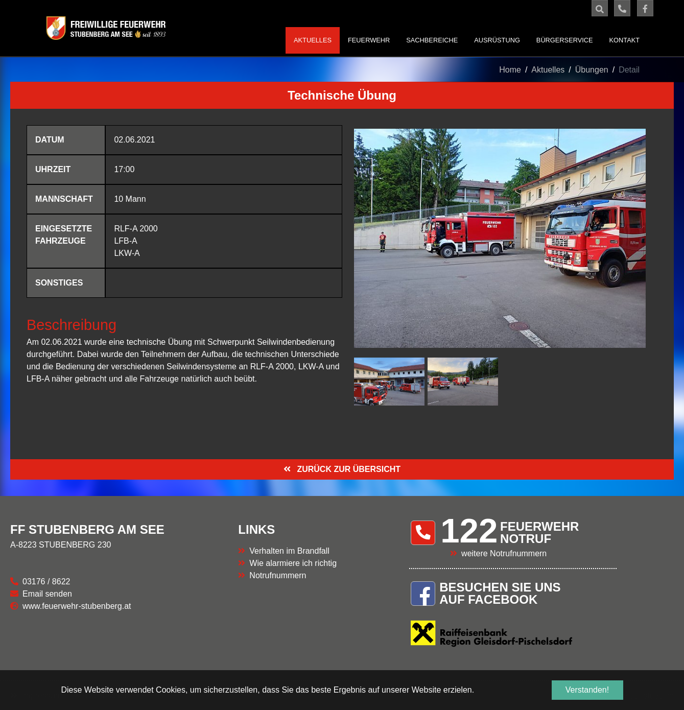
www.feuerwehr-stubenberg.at (76, 606)
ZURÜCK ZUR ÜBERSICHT (347, 469)
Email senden (47, 593)
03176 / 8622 (46, 581)
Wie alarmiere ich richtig (293, 563)
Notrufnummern (277, 575)
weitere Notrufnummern (504, 553)
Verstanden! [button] (587, 689)
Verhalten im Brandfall (289, 551)
